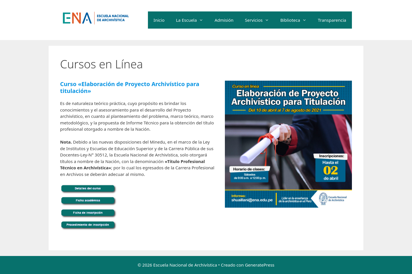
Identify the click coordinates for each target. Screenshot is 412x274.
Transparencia (332, 20)
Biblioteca (296, 20)
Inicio (159, 20)
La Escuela (192, 20)
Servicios (260, 20)
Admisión (224, 20)
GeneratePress (259, 265)
